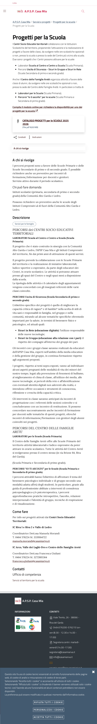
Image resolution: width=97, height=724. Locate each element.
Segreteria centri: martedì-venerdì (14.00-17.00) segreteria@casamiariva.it (64, 647)
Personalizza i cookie (21, 716)
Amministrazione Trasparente (28, 696)
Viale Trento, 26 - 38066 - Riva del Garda (64, 620)
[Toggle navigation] (4, 11)
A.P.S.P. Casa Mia (21, 22)
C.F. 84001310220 (60, 678)
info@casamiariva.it (61, 657)
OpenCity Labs (71, 716)
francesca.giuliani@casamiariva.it (31, 561)
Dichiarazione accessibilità (26, 709)
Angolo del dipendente (25, 703)
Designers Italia (62, 719)
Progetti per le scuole (64, 22)
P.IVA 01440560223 (61, 673)
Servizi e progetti (41, 22)
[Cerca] (83, 11)
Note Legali (48, 696)
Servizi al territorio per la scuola (28, 580)
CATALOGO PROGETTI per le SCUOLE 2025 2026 (46, 122)
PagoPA (72, 703)
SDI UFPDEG (57, 684)
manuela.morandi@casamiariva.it (31, 541)
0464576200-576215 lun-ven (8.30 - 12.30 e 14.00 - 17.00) (65, 632)
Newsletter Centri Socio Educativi (52, 703)
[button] (16, 3)
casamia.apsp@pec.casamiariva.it (65, 665)
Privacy (58, 696)
